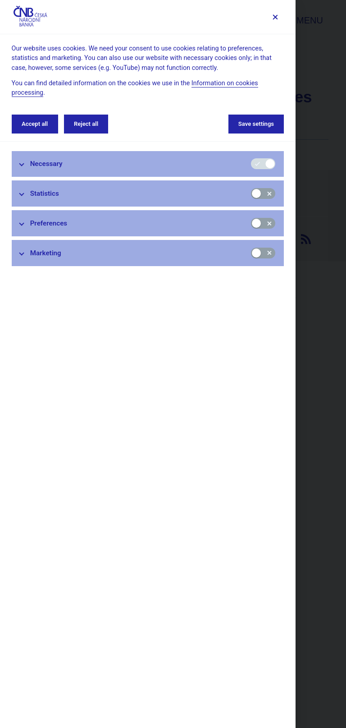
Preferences (49, 223)
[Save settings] (275, 17)
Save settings (256, 123)
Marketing (45, 253)
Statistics (44, 193)
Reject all (86, 123)
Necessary (46, 164)
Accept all (35, 123)
